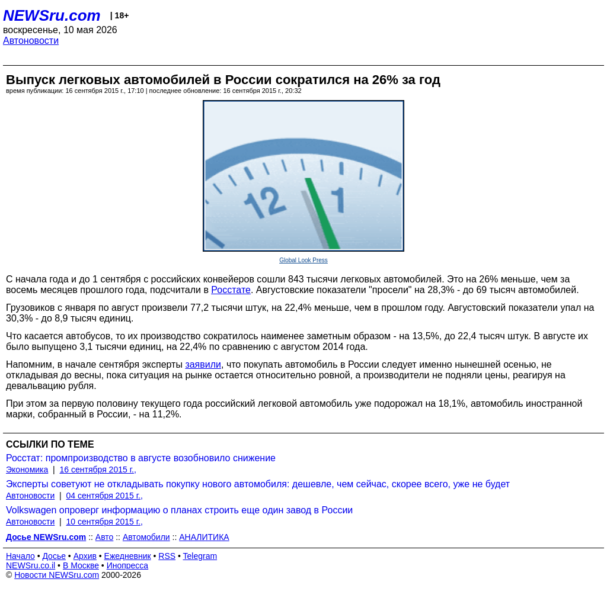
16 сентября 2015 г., (98, 469)
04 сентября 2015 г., (104, 495)
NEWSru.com (52, 15)
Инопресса (128, 565)
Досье (54, 556)
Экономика (27, 469)
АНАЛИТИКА (204, 537)
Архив (85, 556)
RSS (166, 556)
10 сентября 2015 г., (104, 521)
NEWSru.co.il (30, 565)
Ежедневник (127, 556)
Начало (20, 556)
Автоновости (31, 41)
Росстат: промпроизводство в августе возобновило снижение (141, 458)
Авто (104, 537)
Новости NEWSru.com (56, 575)
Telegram (200, 556)
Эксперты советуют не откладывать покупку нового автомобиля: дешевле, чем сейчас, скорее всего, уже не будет (258, 484)
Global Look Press (303, 260)
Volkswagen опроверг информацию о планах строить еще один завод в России (179, 510)
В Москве (81, 565)
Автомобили (146, 537)
